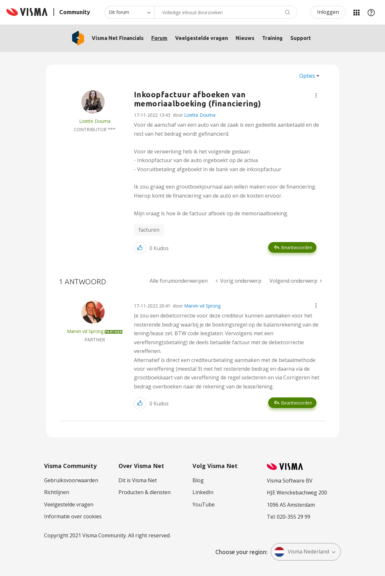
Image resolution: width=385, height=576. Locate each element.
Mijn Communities (356, 12)
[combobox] (225, 12)
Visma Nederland (301, 552)
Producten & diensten (144, 492)
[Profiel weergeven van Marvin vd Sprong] (85, 331)
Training (272, 38)
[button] (316, 95)
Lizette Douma (199, 115)
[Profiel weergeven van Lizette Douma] (94, 121)
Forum (159, 38)
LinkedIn (202, 492)
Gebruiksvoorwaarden (71, 480)
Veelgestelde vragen (201, 38)
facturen (149, 229)
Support (300, 38)
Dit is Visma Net (137, 480)
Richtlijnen (56, 492)
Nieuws (245, 38)
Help (371, 12)
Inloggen (328, 11)
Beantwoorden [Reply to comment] (296, 403)
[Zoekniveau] (129, 12)
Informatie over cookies (73, 516)
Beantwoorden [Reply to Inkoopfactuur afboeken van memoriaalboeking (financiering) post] (296, 247)
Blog (198, 480)
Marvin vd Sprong (202, 306)
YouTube (203, 504)
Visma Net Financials (118, 38)
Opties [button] (307, 75)
